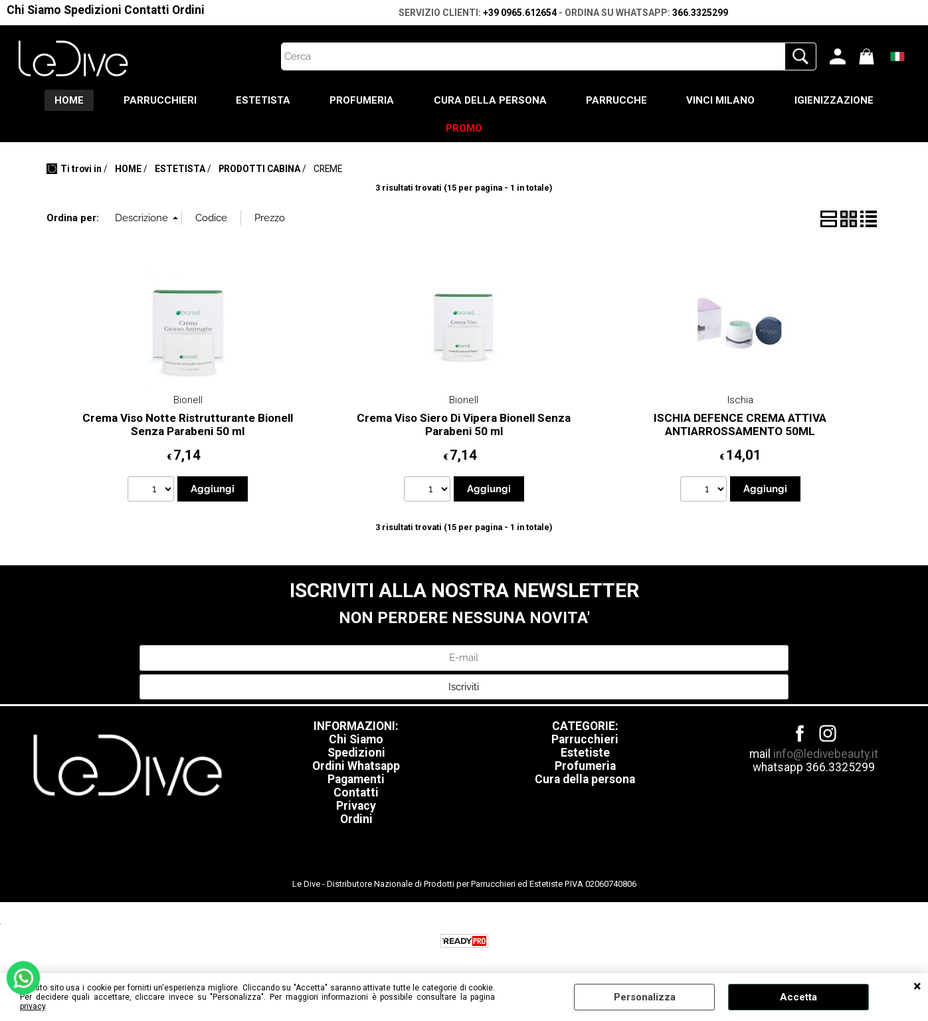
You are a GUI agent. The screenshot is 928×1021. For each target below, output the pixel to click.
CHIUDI (917, 986)
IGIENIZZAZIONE (835, 100)
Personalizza (645, 997)
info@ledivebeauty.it (825, 754)
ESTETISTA (262, 100)
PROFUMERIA (361, 100)
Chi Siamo (34, 10)
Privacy (356, 806)
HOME (67, 100)
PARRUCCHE (617, 100)
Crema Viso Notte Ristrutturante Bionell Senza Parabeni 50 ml (187, 425)
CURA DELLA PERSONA (490, 100)
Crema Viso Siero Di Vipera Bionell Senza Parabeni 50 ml (464, 425)
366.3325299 (700, 12)
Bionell (188, 401)
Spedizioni (93, 10)
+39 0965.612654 (520, 12)
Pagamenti (356, 780)
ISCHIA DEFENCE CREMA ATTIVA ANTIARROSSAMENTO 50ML (740, 425)
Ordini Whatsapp (356, 766)
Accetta (798, 997)
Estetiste (585, 753)
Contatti (146, 10)
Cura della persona (585, 780)
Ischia (740, 401)
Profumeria (585, 766)
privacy (32, 1006)
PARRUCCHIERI (158, 100)
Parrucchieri (584, 740)
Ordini (188, 10)
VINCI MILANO (722, 100)
